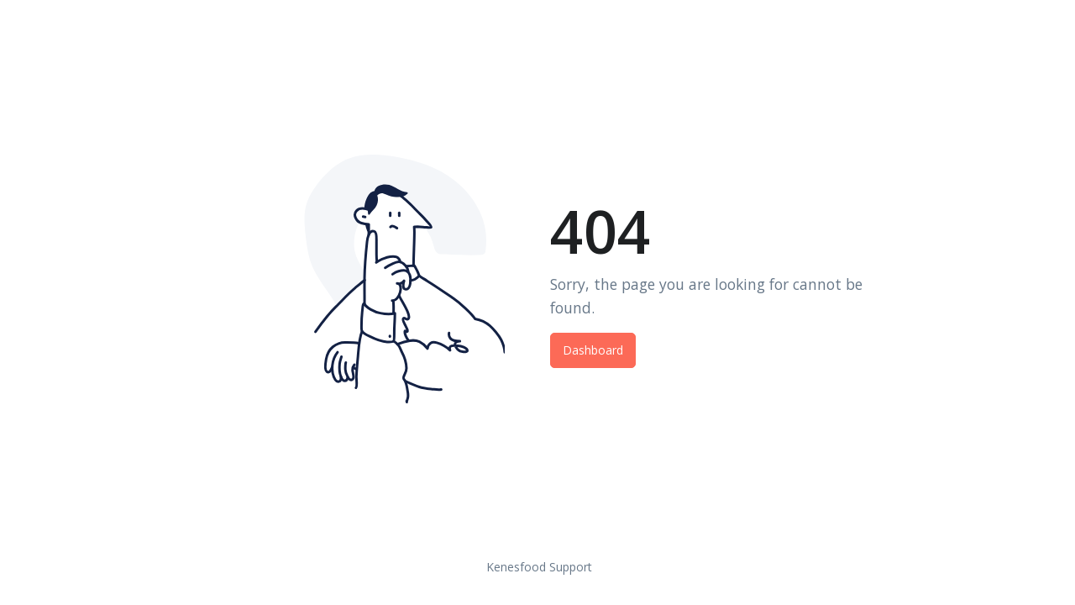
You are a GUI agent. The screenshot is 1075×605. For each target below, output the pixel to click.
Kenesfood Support (539, 567)
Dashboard (593, 350)
